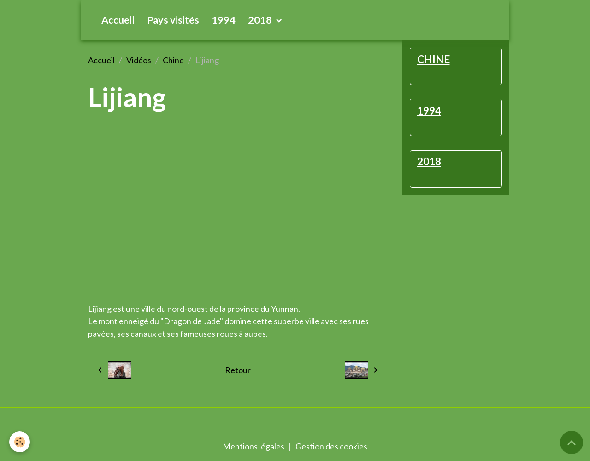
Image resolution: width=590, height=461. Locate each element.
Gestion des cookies (331, 446)
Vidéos (138, 60)
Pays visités (173, 20)
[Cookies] (19, 441)
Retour (238, 370)
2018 (261, 20)
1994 (224, 20)
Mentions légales (253, 446)
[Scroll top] (571, 442)
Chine (173, 60)
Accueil (118, 20)
